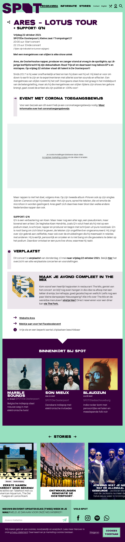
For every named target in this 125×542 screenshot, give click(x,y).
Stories (85, 6)
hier (110, 257)
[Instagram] (87, 518)
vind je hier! (69, 300)
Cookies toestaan (111, 532)
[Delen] (8, 22)
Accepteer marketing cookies (55, 157)
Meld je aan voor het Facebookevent (40, 323)
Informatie (69, 6)
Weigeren (94, 532)
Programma (49, 6)
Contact (96, 6)
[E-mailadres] (35, 520)
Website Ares (27, 317)
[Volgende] (75, 437)
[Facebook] (78, 518)
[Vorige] (49, 437)
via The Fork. (51, 303)
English (104, 6)
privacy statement (19, 532)
